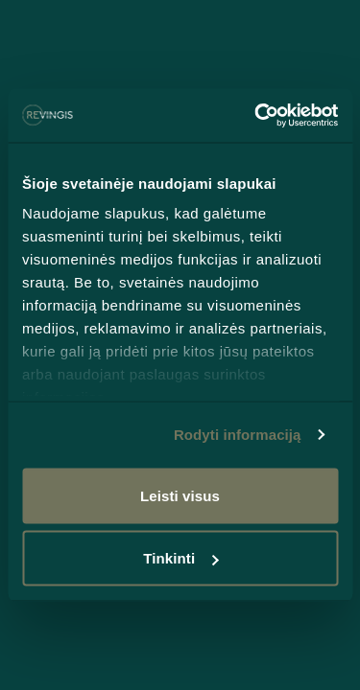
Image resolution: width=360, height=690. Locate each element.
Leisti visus (180, 495)
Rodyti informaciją (237, 434)
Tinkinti (180, 558)
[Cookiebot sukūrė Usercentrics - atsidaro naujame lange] (256, 116)
